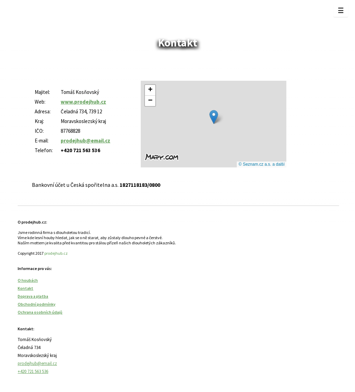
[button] (213, 117)
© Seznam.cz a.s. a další (262, 164)
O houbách (28, 280)
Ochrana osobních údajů (40, 312)
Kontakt (25, 288)
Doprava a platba (33, 296)
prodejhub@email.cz (37, 363)
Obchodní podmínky (36, 304)
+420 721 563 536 (33, 371)
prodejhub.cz (56, 253)
